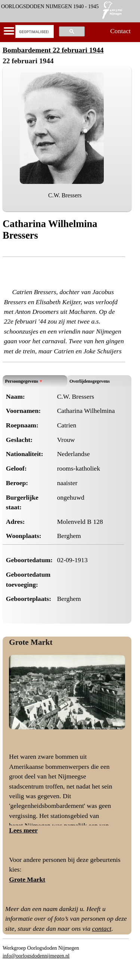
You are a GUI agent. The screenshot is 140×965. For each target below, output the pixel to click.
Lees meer (23, 830)
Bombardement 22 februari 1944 (53, 50)
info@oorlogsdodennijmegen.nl (36, 956)
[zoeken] (34, 31)
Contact (120, 31)
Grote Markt (30, 642)
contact (102, 928)
